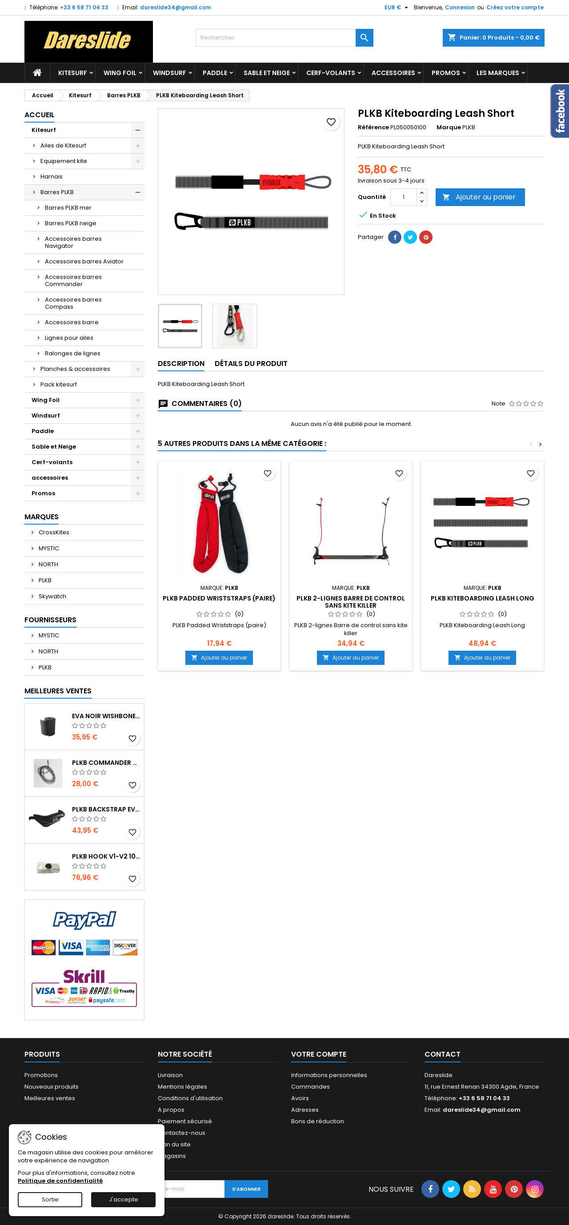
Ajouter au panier (479, 197)
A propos (171, 1110)
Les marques (498, 72)
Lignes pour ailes (69, 338)
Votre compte (318, 1054)
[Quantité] (403, 197)
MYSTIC (48, 548)
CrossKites (53, 532)
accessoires (393, 72)
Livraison (170, 1075)
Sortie (50, 1199)
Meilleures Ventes (58, 691)
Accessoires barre (72, 322)
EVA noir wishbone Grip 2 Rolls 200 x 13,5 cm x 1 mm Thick (106, 716)
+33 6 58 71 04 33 (84, 7)
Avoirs (300, 1098)
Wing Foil (120, 72)
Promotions (41, 1075)
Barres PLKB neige (70, 223)
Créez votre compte (515, 7)
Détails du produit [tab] (251, 363)
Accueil (39, 115)
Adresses (305, 1110)
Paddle (215, 72)
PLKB (44, 580)
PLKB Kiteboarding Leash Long (482, 598)
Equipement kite (63, 161)
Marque (449, 127)
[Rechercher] (284, 38)
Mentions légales (182, 1086)
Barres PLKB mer (68, 207)
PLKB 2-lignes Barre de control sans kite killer (351, 602)
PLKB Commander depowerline (106, 762)
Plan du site (174, 1144)
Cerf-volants (330, 72)
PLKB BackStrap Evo (106, 809)
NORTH (47, 564)
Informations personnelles (329, 1075)
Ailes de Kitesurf (63, 145)
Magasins (172, 1156)
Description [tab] (181, 363)
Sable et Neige (267, 72)
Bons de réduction (317, 1121)
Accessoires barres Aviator (84, 261)
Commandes (310, 1086)
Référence (373, 127)
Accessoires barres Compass (73, 303)
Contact (443, 1054)
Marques (41, 517)
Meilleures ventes (49, 1098)
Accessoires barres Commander (73, 280)
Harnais (51, 176)
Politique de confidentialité (60, 1181)
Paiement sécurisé (185, 1121)
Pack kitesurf (58, 384)
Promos (446, 72)
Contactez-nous (181, 1133)
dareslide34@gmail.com (175, 7)
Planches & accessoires (75, 369)
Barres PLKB (57, 192)
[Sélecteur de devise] (397, 7)
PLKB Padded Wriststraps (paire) (219, 598)
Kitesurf (72, 72)
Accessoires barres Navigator (73, 242)
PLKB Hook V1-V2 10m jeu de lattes (106, 856)
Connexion (460, 7)
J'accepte (123, 1199)
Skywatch (51, 596)
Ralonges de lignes (72, 353)
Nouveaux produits (51, 1086)
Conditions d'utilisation (190, 1098)
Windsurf (169, 72)
